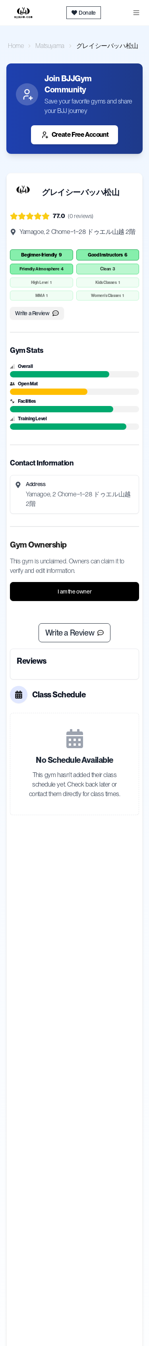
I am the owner (74, 591)
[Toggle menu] (136, 12)
